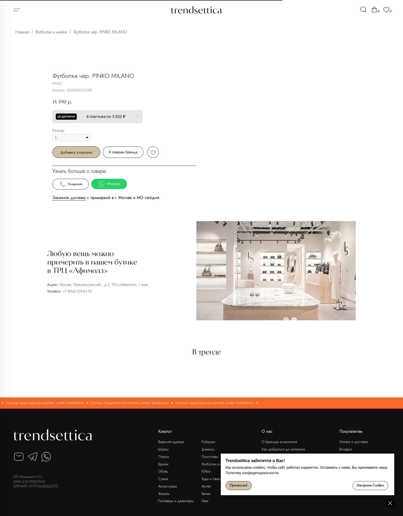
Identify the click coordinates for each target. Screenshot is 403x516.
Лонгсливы (210, 456)
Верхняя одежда (171, 441)
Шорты (163, 449)
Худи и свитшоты (214, 478)
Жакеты (164, 493)
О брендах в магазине (279, 441)
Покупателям (351, 431)
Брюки (163, 464)
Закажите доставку (223, 198)
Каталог (165, 431)
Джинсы (208, 449)
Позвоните (224, 184)
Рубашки (208, 441)
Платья (163, 456)
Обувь (163, 471)
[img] (363, 9)
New (205, 500)
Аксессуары (167, 486)
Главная (22, 32)
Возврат (346, 449)
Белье (206, 493)
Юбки (206, 471)
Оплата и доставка (353, 441)
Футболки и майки (51, 32)
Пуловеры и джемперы (176, 500)
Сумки (163, 478)
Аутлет (206, 486)
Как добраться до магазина (283, 449)
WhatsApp (263, 183)
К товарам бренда (277, 152)
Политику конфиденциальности (302, 473)
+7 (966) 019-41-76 (77, 291)
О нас (267, 431)
